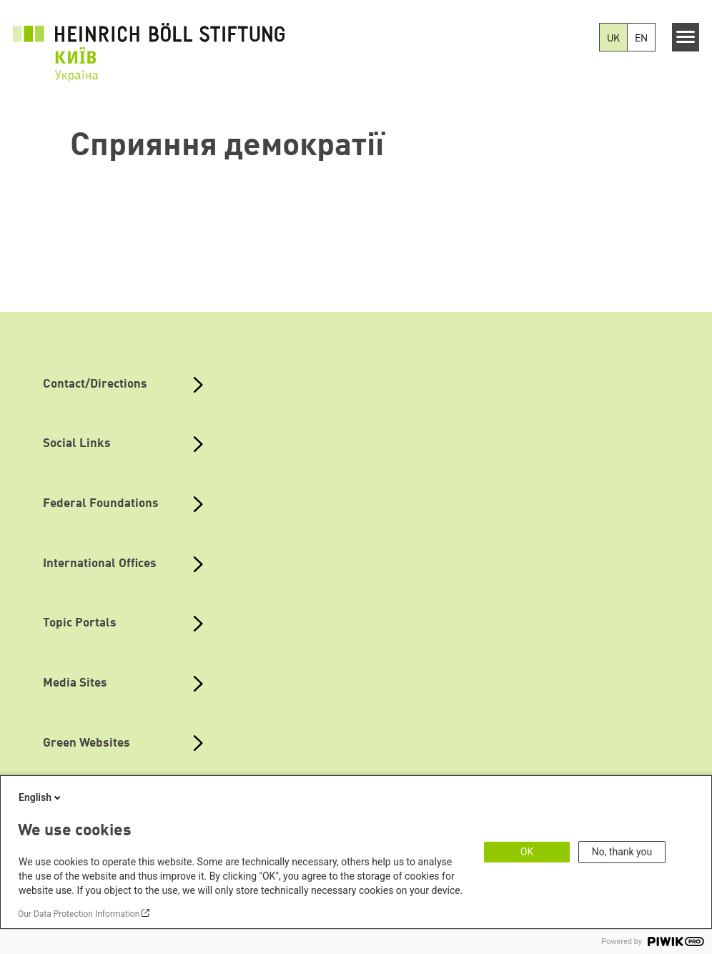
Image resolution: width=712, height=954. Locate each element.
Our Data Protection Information (78, 914)
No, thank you (622, 851)
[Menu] (686, 37)
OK (526, 851)
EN (641, 39)
